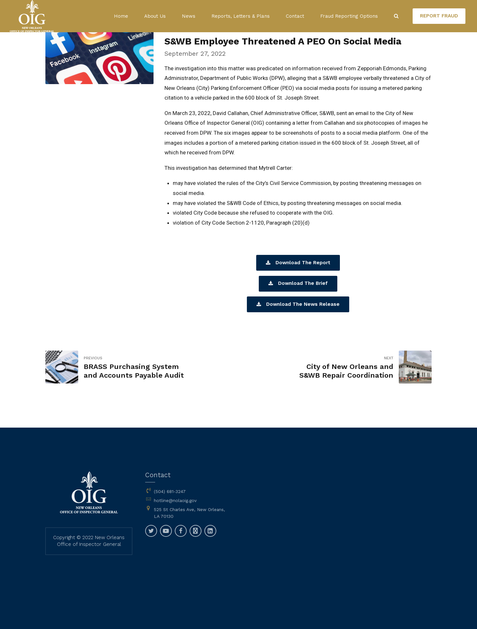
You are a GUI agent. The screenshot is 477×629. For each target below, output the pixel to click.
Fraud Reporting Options (349, 16)
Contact (295, 16)
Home (121, 16)
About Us (155, 16)
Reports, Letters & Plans (240, 16)
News (188, 16)
